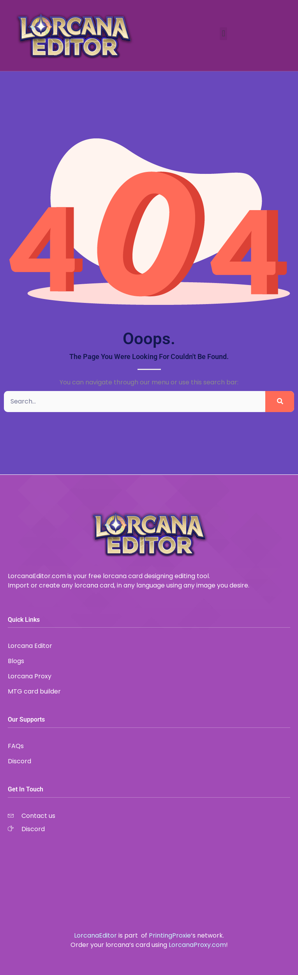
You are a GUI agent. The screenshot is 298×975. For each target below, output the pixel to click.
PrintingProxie (170, 935)
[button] (223, 33)
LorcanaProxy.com (197, 944)
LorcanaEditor (95, 935)
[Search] (279, 401)
